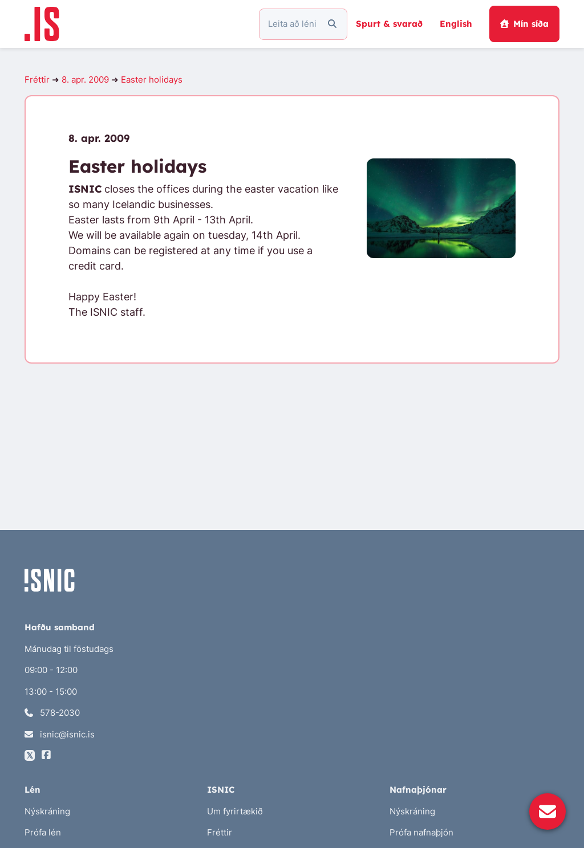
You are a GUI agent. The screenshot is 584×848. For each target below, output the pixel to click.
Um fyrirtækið (235, 811)
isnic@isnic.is (60, 734)
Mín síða (524, 23)
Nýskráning (47, 811)
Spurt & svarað (389, 23)
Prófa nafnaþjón (421, 832)
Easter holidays (151, 79)
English (456, 23)
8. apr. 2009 (85, 79)
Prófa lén (43, 832)
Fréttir (37, 79)
